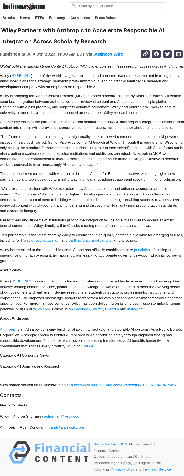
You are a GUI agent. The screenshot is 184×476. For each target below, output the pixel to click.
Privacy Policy (122, 469)
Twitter (97, 309)
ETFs (39, 17)
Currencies (80, 17)
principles (142, 250)
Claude (87, 346)
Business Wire (108, 54)
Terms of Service (157, 469)
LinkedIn (112, 309)
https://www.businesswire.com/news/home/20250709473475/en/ (123, 385)
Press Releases (108, 17)
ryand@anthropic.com (66, 427)
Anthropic (8, 329)
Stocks (9, 17)
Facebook (82, 309)
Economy (57, 17)
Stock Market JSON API (114, 444)
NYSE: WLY (21, 76)
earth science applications (90, 240)
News (25, 17)
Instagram (135, 309)
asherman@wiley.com (62, 416)
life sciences (31, 240)
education (51, 240)
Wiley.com (41, 309)
